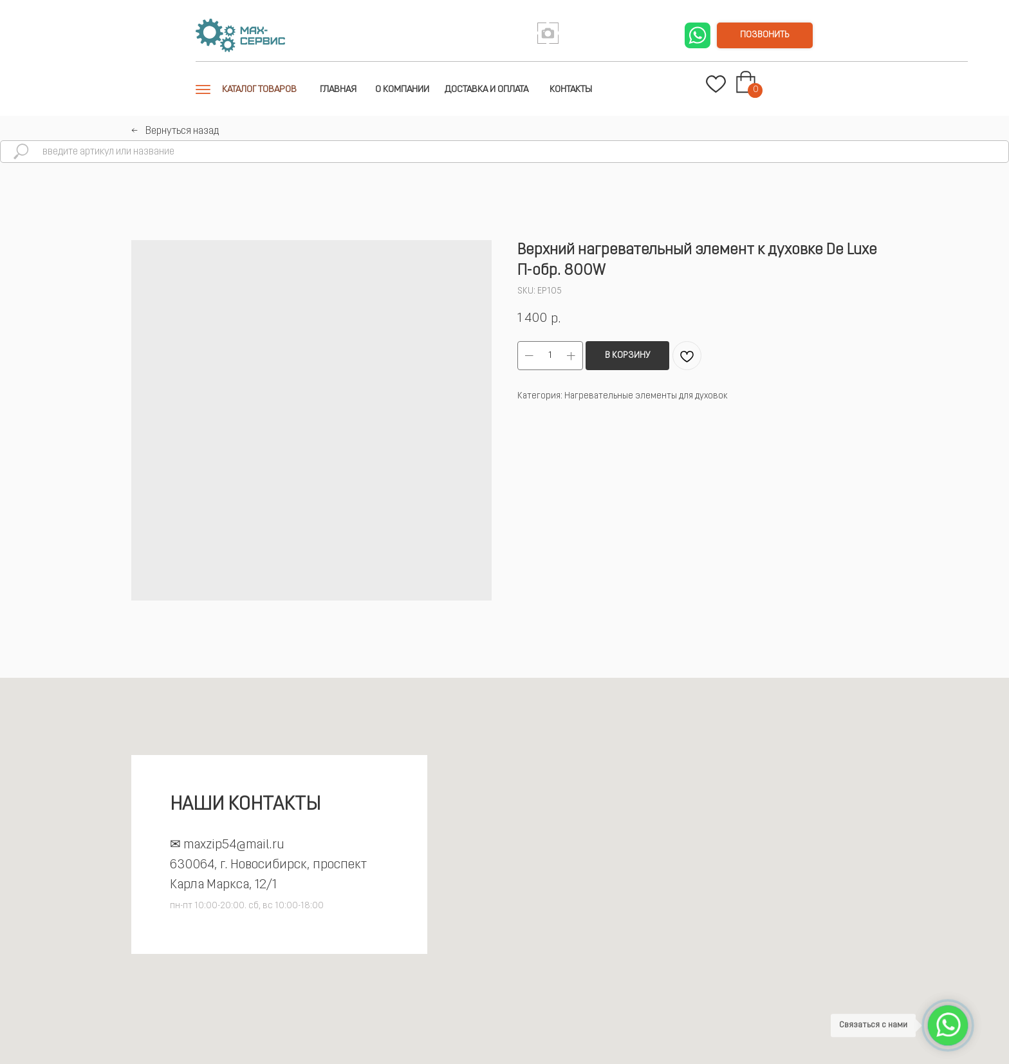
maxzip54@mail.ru (233, 845)
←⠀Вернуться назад (175, 131)
